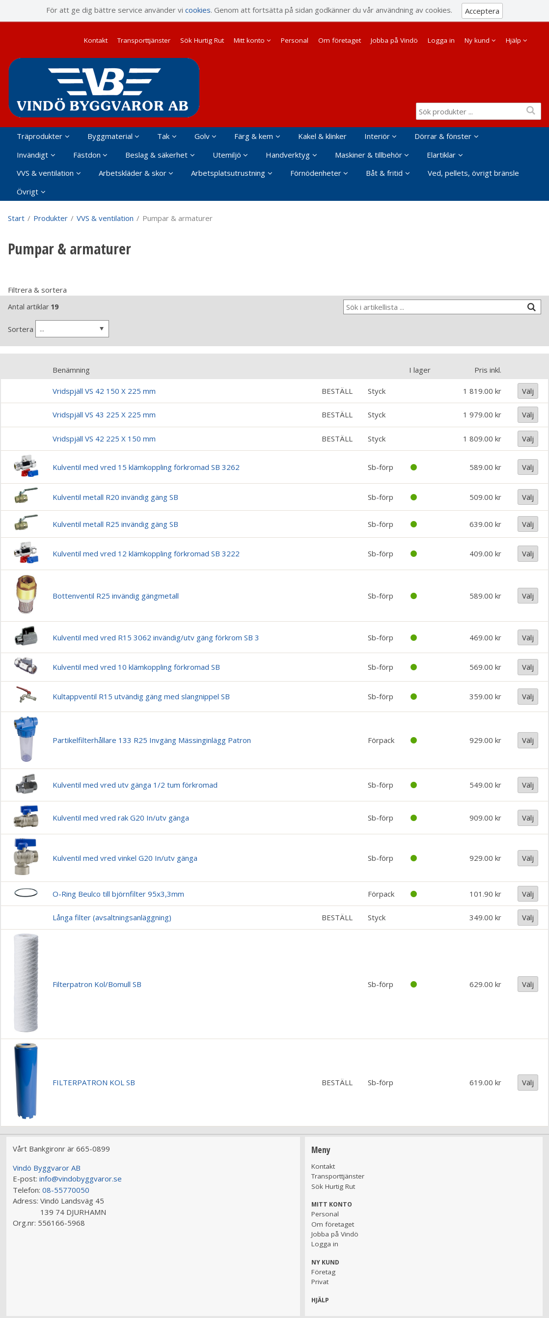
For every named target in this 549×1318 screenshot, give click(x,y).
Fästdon (87, 155)
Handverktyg (288, 155)
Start (16, 218)
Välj (528, 391)
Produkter (50, 218)
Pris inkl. (487, 370)
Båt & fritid (384, 173)
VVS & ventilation (45, 173)
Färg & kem (253, 136)
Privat (320, 1281)
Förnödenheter (315, 173)
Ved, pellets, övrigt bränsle (473, 173)
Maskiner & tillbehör (368, 155)
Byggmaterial (110, 136)
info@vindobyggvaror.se (80, 1178)
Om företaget (339, 40)
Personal (294, 40)
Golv (202, 136)
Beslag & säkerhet (156, 155)
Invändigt (32, 155)
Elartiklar (441, 155)
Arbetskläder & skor (132, 173)
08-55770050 (65, 1190)
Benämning (71, 370)
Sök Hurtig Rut (202, 40)
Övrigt (27, 191)
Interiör (377, 136)
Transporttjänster (143, 40)
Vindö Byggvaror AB (47, 1168)
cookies (198, 10)
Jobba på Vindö (394, 40)
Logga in (441, 40)
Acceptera (482, 11)
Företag (323, 1271)
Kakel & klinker (322, 136)
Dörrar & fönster (442, 136)
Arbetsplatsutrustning (228, 173)
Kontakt (96, 40)
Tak (163, 136)
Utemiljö (227, 155)
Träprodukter (39, 136)
